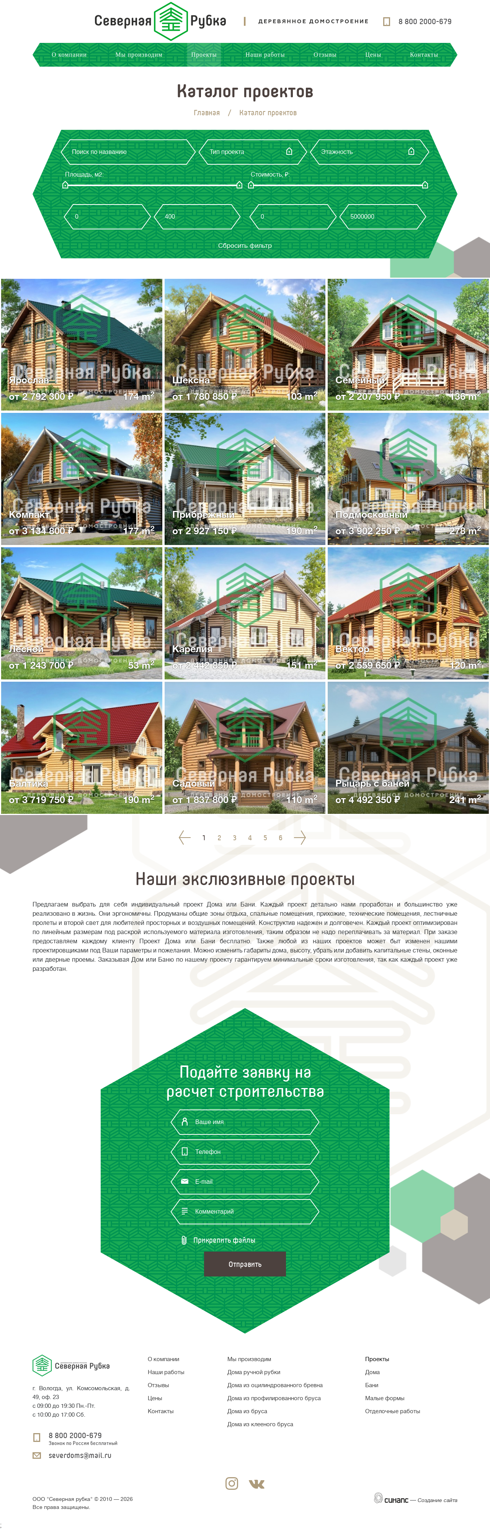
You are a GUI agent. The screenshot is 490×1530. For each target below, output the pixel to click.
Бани (371, 1385)
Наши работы (265, 54)
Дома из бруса (247, 1411)
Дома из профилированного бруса (274, 1398)
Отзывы (325, 54)
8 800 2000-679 (425, 21)
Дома (372, 1372)
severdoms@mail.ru (80, 1455)
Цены (373, 54)
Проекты (204, 54)
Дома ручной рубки (253, 1372)
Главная (207, 112)
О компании (69, 54)
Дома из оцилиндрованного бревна (275, 1385)
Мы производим (138, 54)
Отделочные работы (392, 1411)
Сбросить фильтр (245, 245)
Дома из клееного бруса (260, 1424)
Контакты (424, 54)
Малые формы (385, 1398)
